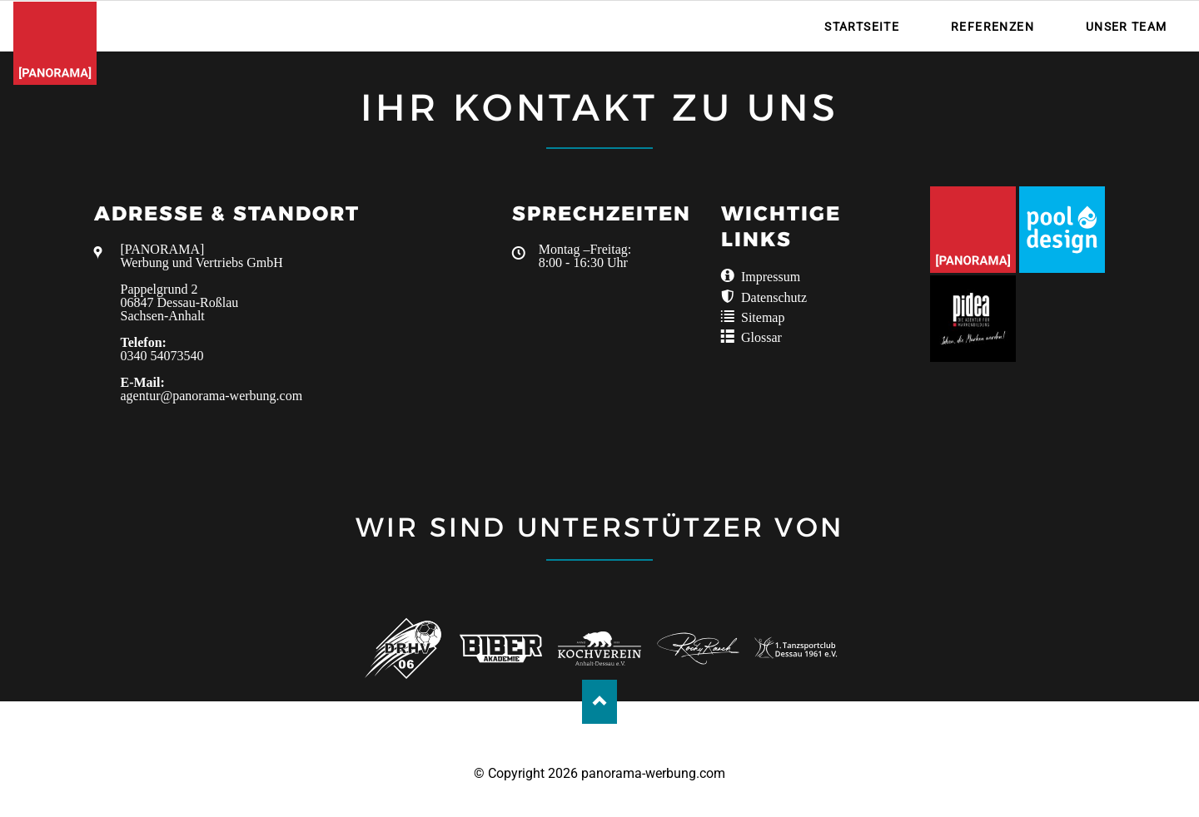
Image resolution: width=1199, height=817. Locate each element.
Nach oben (600, 702)
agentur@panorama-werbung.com (212, 396)
